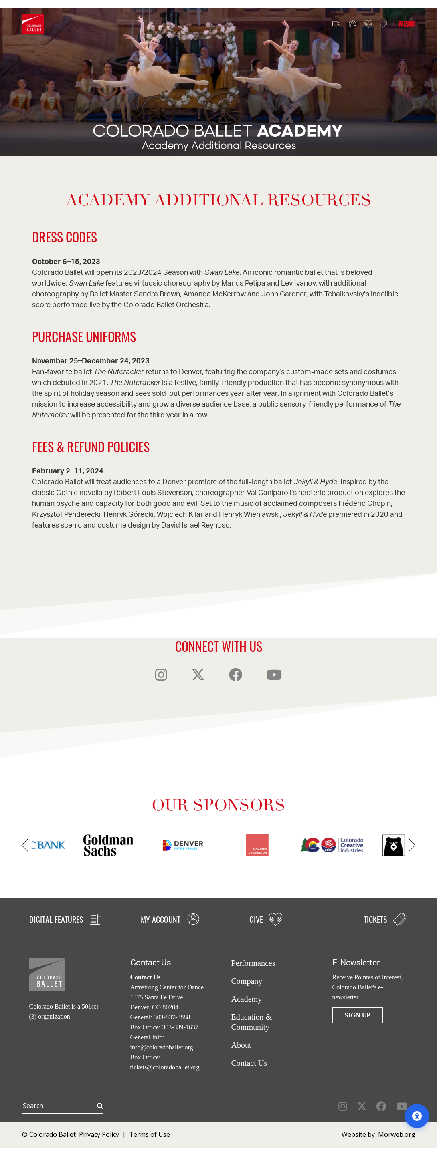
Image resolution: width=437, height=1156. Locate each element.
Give (368, 24)
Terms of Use (149, 1134)
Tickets (384, 23)
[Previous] (25, 845)
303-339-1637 (180, 1027)
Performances (253, 963)
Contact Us (249, 1063)
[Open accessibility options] (417, 1116)
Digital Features (65, 919)
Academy (246, 999)
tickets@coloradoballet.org (165, 1067)
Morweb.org (396, 1134)
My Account (352, 24)
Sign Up (357, 1015)
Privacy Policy (99, 1134)
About (241, 1045)
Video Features (336, 24)
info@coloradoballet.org (161, 1047)
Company (247, 981)
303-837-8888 (172, 1017)
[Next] (412, 845)
